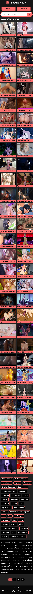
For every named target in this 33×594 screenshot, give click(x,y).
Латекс (4, 512)
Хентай (16, 588)
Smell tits (5, 495)
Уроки (4, 536)
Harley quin (19, 516)
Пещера (5, 524)
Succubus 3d (22, 487)
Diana (21, 524)
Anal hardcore (7, 479)
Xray (21, 503)
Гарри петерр (18, 508)
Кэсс (10, 516)
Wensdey (5, 503)
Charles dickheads (8, 487)
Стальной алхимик (9, 491)
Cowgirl (25, 495)
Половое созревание (17, 536)
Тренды (8, 8)
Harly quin (5, 520)
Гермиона (14, 499)
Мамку (13, 524)
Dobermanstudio (21, 479)
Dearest (5, 499)
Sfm (13, 532)
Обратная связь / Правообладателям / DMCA (16, 591)
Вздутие (18, 483)
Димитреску (23, 532)
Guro (21, 520)
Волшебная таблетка (9, 528)
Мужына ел (6, 508)
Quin (14, 520)
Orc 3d (14, 503)
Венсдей (24, 499)
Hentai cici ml (6, 483)
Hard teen (24, 528)
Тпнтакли (27, 483)
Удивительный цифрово (19, 512)
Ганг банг (5, 532)
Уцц (3, 516)
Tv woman (22, 491)
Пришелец (16, 495)
